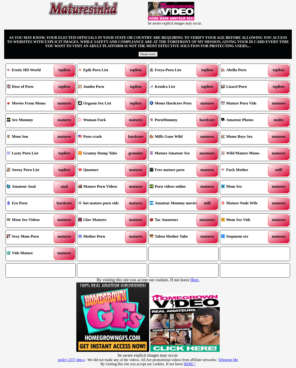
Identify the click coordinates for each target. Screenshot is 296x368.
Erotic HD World (32, 71)
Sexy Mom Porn (32, 237)
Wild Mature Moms (246, 154)
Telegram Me (228, 360)
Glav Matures (103, 221)
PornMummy (175, 121)
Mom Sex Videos (32, 221)
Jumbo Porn (103, 87)
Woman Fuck (103, 121)
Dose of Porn (32, 87)
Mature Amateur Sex (175, 154)
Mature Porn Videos (103, 187)
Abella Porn (246, 71)
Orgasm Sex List (103, 104)
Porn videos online (175, 187)
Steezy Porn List (32, 171)
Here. (194, 280)
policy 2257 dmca (71, 360)
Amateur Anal (32, 187)
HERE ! (189, 364)
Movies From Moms (32, 104)
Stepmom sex (246, 237)
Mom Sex (246, 187)
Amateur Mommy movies (175, 204)
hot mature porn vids (103, 204)
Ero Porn (32, 204)
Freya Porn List (175, 71)
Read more (148, 54)
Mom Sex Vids (246, 221)
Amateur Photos (246, 121)
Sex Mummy (32, 121)
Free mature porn (175, 171)
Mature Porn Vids (246, 104)
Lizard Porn (246, 87)
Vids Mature (32, 254)
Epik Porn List (103, 71)
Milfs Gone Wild (175, 137)
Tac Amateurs (175, 221)
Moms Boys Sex (246, 137)
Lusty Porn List (32, 154)
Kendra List (175, 87)
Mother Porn (103, 237)
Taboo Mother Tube (175, 237)
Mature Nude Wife (246, 204)
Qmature (103, 171)
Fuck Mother (246, 171)
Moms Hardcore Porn (175, 104)
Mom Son (32, 137)
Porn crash (103, 137)
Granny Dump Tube (103, 154)
